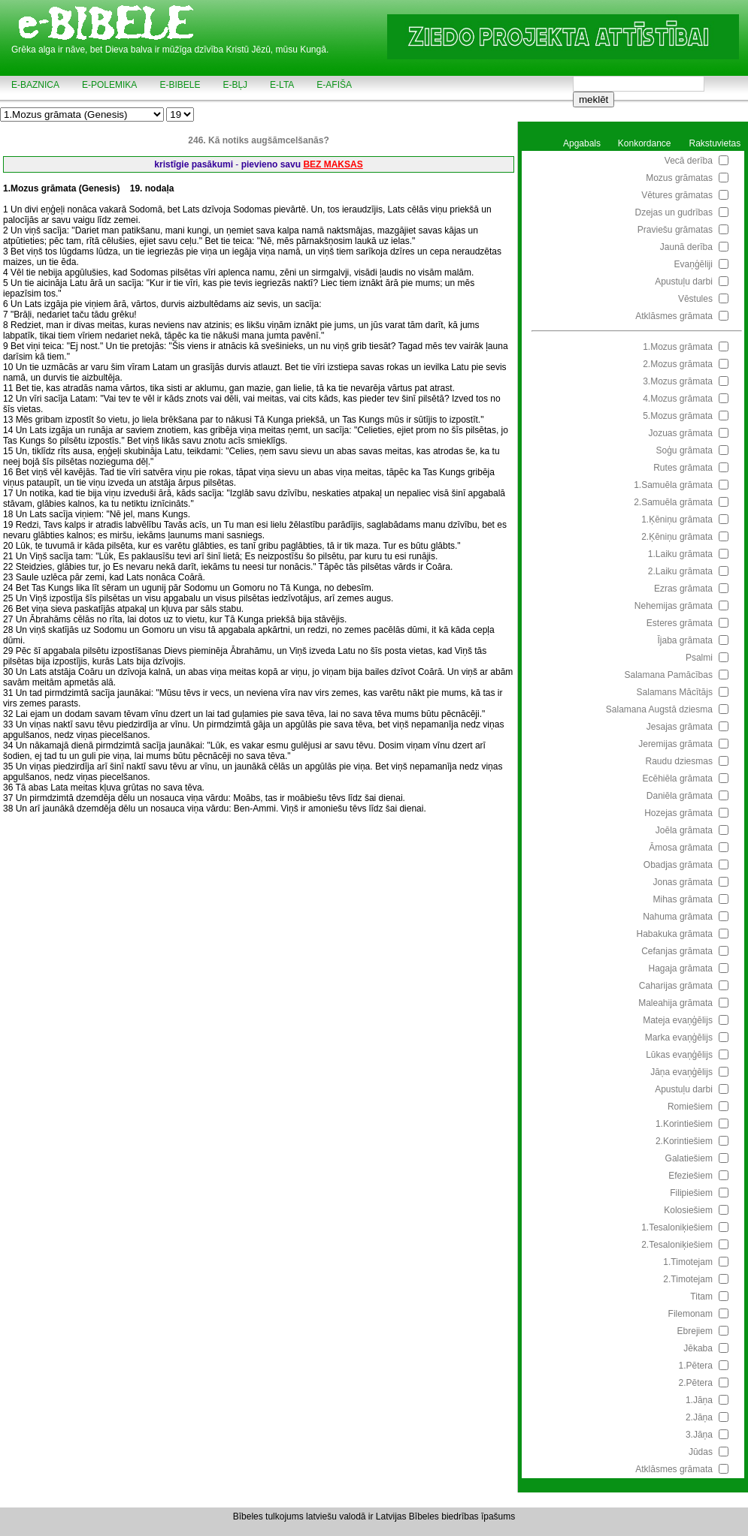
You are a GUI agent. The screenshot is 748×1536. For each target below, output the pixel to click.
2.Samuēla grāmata (673, 502)
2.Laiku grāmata (680, 571)
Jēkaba (698, 1348)
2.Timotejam (688, 1279)
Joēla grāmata (684, 830)
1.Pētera (696, 1365)
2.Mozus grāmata (678, 364)
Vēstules (695, 299)
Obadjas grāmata (678, 865)
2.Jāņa (699, 1417)
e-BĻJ (235, 85)
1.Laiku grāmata (680, 554)
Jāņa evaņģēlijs (681, 1072)
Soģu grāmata (684, 450)
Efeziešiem (690, 1175)
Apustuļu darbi (684, 281)
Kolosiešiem (688, 1210)
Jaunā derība (686, 247)
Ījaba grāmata (685, 640)
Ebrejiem (695, 1331)
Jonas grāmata (683, 882)
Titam (701, 1296)
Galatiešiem (689, 1158)
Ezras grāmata (683, 588)
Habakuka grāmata (675, 934)
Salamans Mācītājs (675, 692)
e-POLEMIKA (109, 85)
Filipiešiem (691, 1193)
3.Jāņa (699, 1434)
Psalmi (699, 657)
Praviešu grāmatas (675, 229)
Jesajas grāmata (680, 726)
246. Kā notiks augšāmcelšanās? (258, 140)
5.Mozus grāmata (678, 416)
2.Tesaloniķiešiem (677, 1244)
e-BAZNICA (35, 85)
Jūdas (701, 1452)
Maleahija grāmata (675, 1003)
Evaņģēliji (693, 264)
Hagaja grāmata (681, 968)
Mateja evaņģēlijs (678, 1020)
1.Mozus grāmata (678, 347)
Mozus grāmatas (679, 178)
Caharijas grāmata (676, 985)
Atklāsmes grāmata (674, 316)
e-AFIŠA (334, 85)
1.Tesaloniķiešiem (677, 1227)
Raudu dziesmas (679, 761)
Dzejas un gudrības (674, 212)
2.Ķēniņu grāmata (677, 537)
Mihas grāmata (683, 899)
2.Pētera (696, 1383)
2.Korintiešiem (684, 1141)
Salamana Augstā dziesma (659, 709)
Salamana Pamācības (669, 675)
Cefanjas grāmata (677, 951)
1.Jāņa (699, 1400)
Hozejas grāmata (678, 813)
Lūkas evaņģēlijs (679, 1055)
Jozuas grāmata (681, 433)
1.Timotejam (688, 1262)
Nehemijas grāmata (673, 606)
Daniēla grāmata (680, 796)
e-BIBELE (179, 85)
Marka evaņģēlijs (679, 1037)
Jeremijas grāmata (675, 744)
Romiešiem (690, 1106)
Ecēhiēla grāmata (678, 778)
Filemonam (690, 1314)
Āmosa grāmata (681, 847)
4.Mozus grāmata (678, 398)
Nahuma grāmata (678, 916)
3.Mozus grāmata (678, 381)
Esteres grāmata (680, 623)
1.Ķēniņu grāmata (677, 519)
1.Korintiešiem (684, 1124)
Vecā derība (689, 160)
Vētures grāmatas (677, 195)
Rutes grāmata (683, 467)
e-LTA (282, 85)
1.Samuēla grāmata (673, 485)
